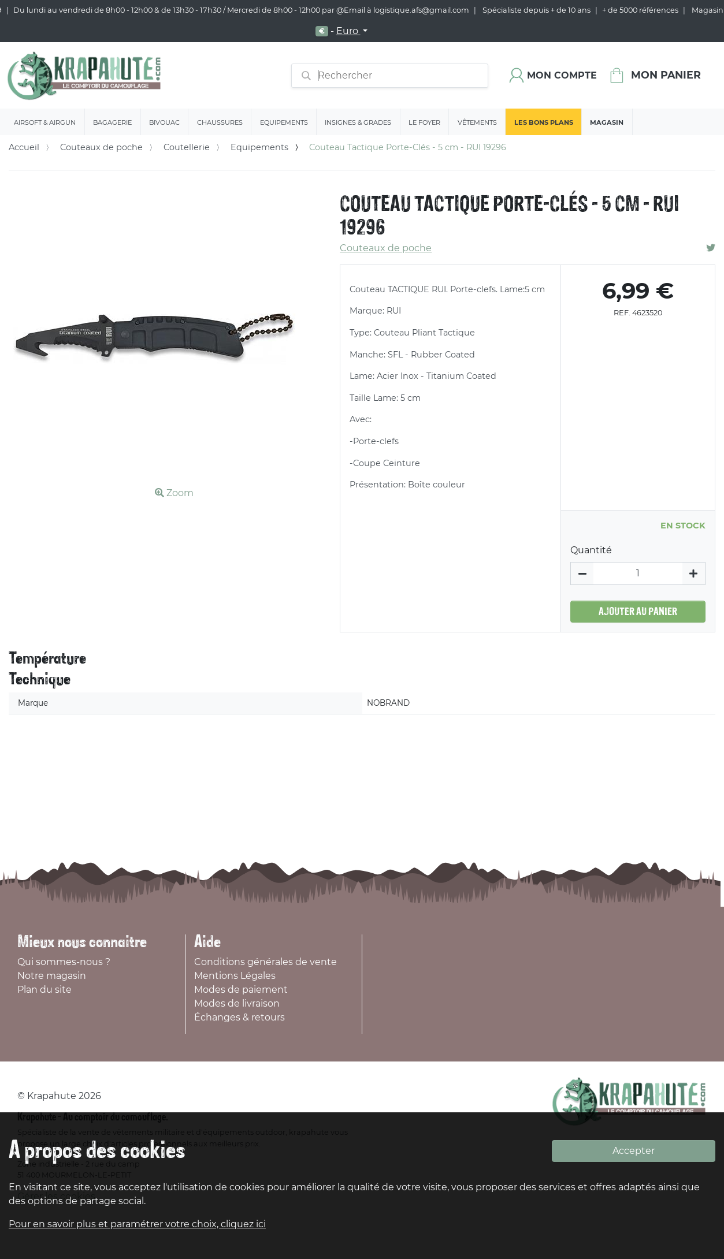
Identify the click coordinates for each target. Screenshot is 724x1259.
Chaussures (220, 122)
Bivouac (164, 122)
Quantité (591, 550)
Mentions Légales (235, 975)
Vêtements (477, 122)
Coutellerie (187, 147)
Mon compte (562, 75)
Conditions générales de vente (265, 961)
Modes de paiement (241, 989)
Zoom (174, 492)
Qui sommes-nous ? (63, 961)
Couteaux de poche (101, 147)
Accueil (24, 147)
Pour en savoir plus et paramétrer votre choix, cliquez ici (137, 1224)
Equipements (284, 122)
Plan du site (44, 989)
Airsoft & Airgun (45, 122)
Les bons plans (543, 122)
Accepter (633, 1150)
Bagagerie (112, 122)
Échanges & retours (239, 1017)
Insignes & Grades (358, 122)
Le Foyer (424, 122)
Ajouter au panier (638, 611)
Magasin (606, 122)
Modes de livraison (237, 1003)
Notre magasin (51, 975)
